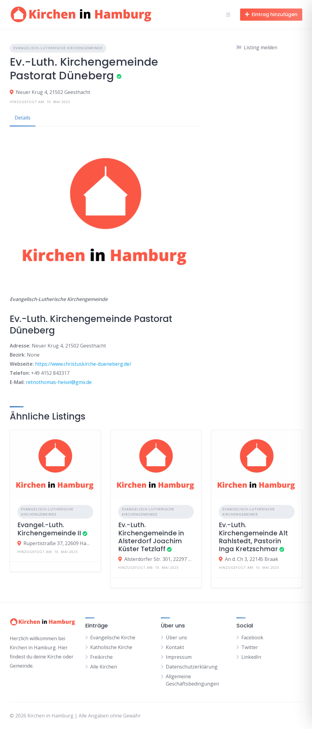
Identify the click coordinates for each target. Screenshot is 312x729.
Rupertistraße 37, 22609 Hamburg (58, 543)
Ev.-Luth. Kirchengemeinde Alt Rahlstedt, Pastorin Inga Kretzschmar (253, 536)
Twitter (249, 647)
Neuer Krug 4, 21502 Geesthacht (53, 92)
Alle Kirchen (103, 666)
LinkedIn (251, 657)
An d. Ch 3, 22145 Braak (251, 559)
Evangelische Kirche (112, 637)
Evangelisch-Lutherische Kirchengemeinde (58, 48)
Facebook (252, 637)
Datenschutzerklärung (192, 666)
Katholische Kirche (111, 647)
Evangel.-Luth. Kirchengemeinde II (49, 528)
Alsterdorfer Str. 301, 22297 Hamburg (159, 559)
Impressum (179, 657)
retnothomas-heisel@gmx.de (59, 382)
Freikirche (101, 657)
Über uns (176, 637)
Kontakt (175, 647)
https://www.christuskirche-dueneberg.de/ (83, 364)
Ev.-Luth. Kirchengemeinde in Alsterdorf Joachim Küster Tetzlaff (151, 536)
